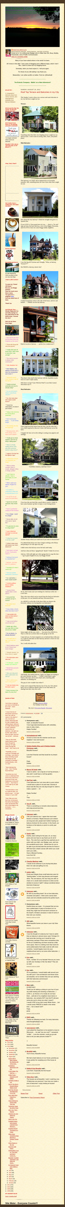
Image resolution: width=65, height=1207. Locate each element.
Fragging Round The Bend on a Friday (13, 1130)
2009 (8, 1189)
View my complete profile (19, 56)
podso (29, 872)
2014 (8, 1042)
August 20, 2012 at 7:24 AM (33, 953)
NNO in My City (12, 1119)
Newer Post (24, 1093)
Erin (28, 957)
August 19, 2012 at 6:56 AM (33, 765)
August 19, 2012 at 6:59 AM (33, 776)
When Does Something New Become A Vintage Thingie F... (13, 1138)
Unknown (30, 814)
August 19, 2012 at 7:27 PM (33, 917)
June (10, 1172)
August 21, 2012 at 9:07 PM (33, 1064)
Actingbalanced (32, 735)
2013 (8, 1044)
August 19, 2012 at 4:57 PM (33, 868)
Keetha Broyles (20, 50)
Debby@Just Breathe (34, 1068)
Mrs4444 (29, 1051)
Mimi (28, 985)
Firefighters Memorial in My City (13, 1067)
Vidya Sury (30, 1077)
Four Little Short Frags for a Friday (12, 1097)
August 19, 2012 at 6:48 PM (33, 900)
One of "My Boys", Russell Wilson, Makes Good (13, 1086)
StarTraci (30, 780)
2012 (8, 1046)
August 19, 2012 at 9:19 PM (33, 928)
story (12, 296)
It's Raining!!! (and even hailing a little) (13, 1166)
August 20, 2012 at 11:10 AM (33, 981)
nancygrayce (31, 1028)
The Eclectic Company (22, 8)
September (12, 1054)
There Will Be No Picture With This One (13, 1102)
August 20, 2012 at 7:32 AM (33, 966)
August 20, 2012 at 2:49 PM (33, 1013)
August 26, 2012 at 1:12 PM (33, 1086)
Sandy (29, 833)
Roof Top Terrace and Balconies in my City (13, 1091)
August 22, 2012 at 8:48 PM (33, 1073)
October (11, 1052)
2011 (8, 1185)
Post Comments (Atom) (37, 1097)
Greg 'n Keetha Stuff (11, 1196)
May (10, 1174)
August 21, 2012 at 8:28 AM (33, 1047)
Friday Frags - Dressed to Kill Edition (13, 1076)
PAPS (28, 1017)
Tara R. (29, 804)
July (10, 1170)
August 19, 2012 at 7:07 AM (33, 800)
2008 (8, 1191)
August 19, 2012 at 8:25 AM (33, 830)
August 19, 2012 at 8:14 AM (33, 810)
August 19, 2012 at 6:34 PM (33, 887)
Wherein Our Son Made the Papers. (13, 1115)
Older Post (56, 1093)
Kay (28, 970)
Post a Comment (27, 1089)
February (11, 1180)
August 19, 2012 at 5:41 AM (33, 731)
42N (28, 921)
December (12, 1048)
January (11, 1182)
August (11, 1056)
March (11, 1178)
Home (40, 1093)
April (10, 1176)
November (12, 1050)
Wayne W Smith (32, 769)
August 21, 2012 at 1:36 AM (33, 1024)
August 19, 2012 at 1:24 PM (33, 857)
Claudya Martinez (33, 861)
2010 (8, 1187)
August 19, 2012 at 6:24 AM (33, 742)
